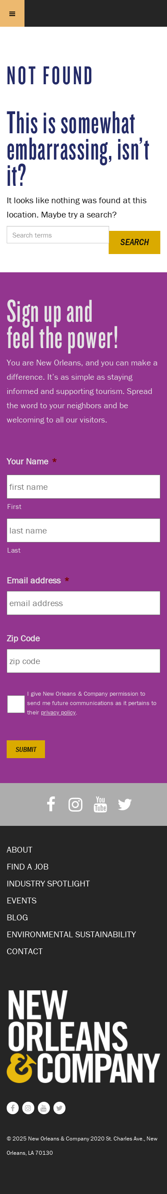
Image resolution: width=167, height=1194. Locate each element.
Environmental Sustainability (71, 934)
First (14, 506)
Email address (38, 580)
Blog (17, 917)
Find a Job (28, 866)
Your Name (32, 461)
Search (134, 242)
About (20, 849)
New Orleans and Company (83, 24)
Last (14, 550)
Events (22, 900)
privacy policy (58, 712)
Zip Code (23, 638)
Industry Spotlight (48, 883)
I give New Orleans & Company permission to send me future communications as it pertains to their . (91, 702)
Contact (25, 950)
